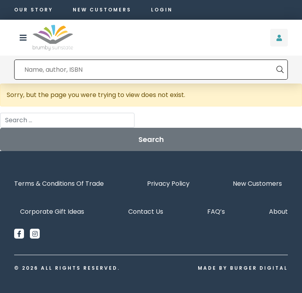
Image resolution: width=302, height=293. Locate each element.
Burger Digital (259, 268)
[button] (23, 38)
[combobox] (145, 70)
